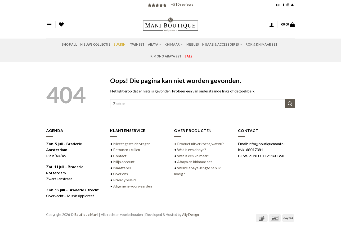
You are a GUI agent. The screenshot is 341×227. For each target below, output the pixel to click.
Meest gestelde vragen (131, 143)
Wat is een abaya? (191, 149)
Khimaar (174, 44)
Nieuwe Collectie (95, 44)
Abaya (155, 44)
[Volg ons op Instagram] (288, 5)
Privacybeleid (124, 180)
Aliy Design (190, 215)
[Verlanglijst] (61, 24)
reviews (182, 4)
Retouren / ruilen (126, 149)
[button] (277, 5)
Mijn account (124, 161)
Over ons (120, 173)
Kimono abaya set (165, 56)
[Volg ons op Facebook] (283, 5)
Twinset (137, 44)
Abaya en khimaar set (194, 161)
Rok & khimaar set (262, 44)
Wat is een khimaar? (193, 155)
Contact (119, 155)
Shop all (69, 44)
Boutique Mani (86, 215)
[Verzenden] (290, 103)
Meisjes (192, 44)
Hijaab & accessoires (222, 44)
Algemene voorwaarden (132, 186)
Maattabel (122, 168)
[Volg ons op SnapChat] (292, 5)
